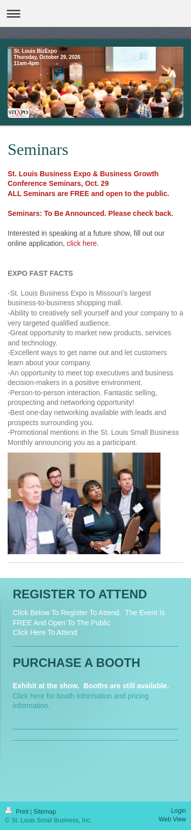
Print (17, 811)
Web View (172, 819)
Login (178, 810)
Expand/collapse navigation (95, 13)
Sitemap (45, 811)
